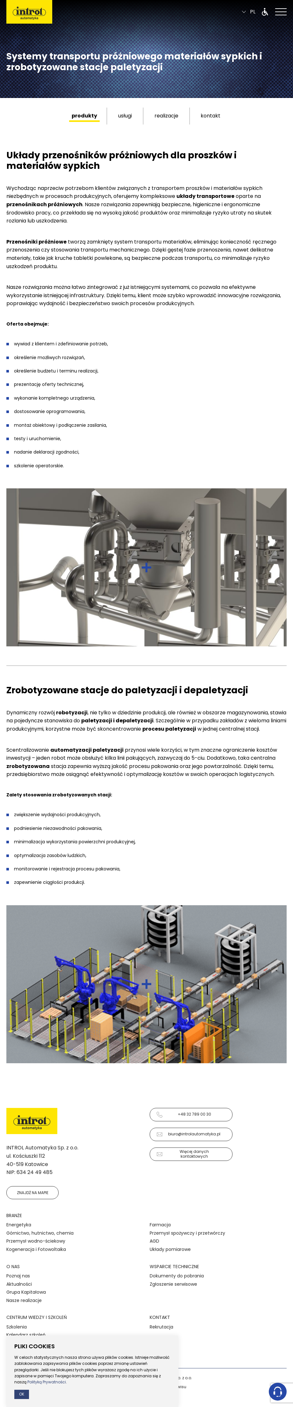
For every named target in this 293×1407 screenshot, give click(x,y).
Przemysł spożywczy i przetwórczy (187, 1233)
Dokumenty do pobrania (177, 1276)
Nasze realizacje (24, 1300)
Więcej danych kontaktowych (182, 1154)
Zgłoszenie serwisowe (173, 1284)
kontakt (210, 115)
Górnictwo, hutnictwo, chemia (40, 1233)
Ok (21, 1394)
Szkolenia (16, 1327)
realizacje (166, 115)
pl (248, 13)
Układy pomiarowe (170, 1249)
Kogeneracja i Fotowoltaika (36, 1249)
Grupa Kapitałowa (26, 1292)
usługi (125, 115)
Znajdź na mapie (32, 1192)
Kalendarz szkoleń (26, 1335)
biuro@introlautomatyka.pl (188, 1134)
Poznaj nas (18, 1276)
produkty (84, 115)
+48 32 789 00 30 (183, 1114)
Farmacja (160, 1225)
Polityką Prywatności (46, 1382)
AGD (154, 1241)
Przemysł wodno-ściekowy (35, 1241)
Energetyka (18, 1225)
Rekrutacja (161, 1327)
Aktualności (19, 1284)
